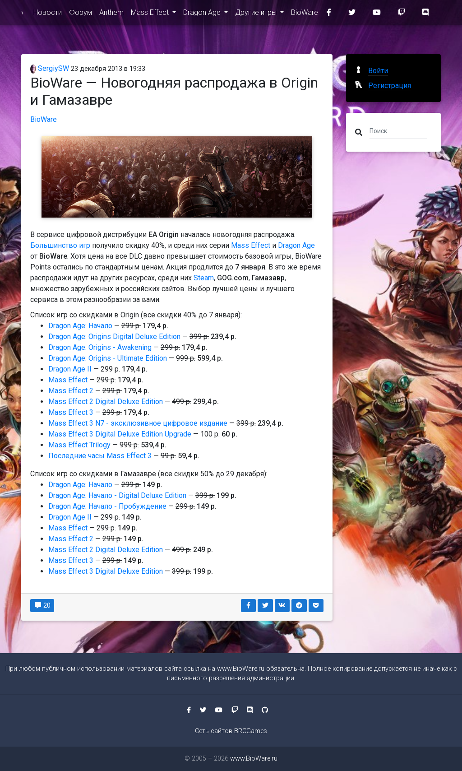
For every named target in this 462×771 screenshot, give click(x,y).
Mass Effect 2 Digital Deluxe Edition (105, 401)
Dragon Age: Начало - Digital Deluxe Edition (117, 495)
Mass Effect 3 (70, 412)
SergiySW (49, 68)
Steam (204, 278)
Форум (80, 14)
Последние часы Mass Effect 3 (100, 455)
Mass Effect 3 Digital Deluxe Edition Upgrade (119, 434)
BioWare (304, 14)
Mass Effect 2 (70, 390)
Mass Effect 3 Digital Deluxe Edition (105, 571)
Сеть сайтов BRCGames (231, 731)
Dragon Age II (70, 369)
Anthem (111, 14)
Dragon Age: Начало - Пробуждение (107, 506)
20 (42, 605)
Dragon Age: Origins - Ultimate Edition (107, 358)
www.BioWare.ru (22, 14)
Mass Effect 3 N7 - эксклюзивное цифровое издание (137, 423)
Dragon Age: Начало (80, 325)
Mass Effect (151, 14)
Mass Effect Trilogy (79, 445)
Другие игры (256, 14)
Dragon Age (202, 14)
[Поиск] (398, 130)
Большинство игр (60, 245)
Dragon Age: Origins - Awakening (100, 347)
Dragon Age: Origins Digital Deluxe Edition (114, 336)
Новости (47, 14)
